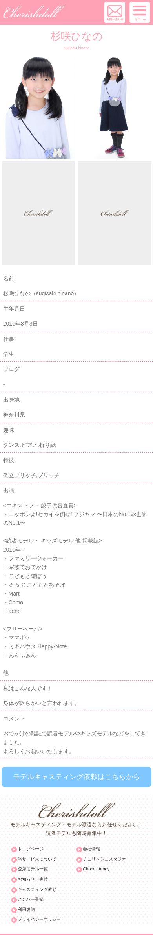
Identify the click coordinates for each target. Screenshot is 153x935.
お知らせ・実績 (33, 879)
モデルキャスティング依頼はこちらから (76, 777)
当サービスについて (37, 859)
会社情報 (91, 848)
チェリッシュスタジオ (104, 859)
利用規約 (26, 909)
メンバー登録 (31, 899)
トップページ (31, 848)
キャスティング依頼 (37, 889)
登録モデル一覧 (33, 868)
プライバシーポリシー (39, 919)
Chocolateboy (96, 868)
